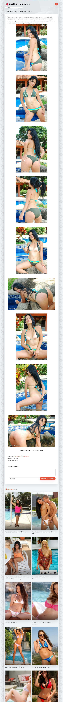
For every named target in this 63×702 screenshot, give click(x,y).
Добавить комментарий (15, 478)
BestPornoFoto (19, 4)
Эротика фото (17, 456)
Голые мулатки (25, 456)
